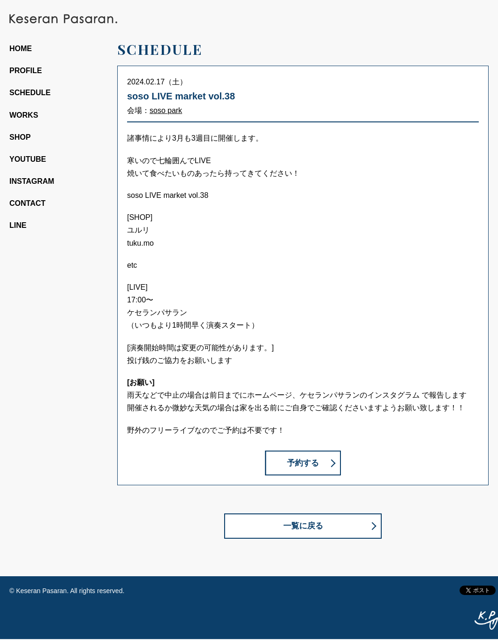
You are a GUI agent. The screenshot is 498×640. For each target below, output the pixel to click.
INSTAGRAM (31, 181)
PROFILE (25, 71)
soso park (166, 110)
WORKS (23, 115)
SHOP (19, 137)
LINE (17, 225)
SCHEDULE (30, 93)
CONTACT (27, 203)
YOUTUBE (27, 159)
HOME (20, 49)
